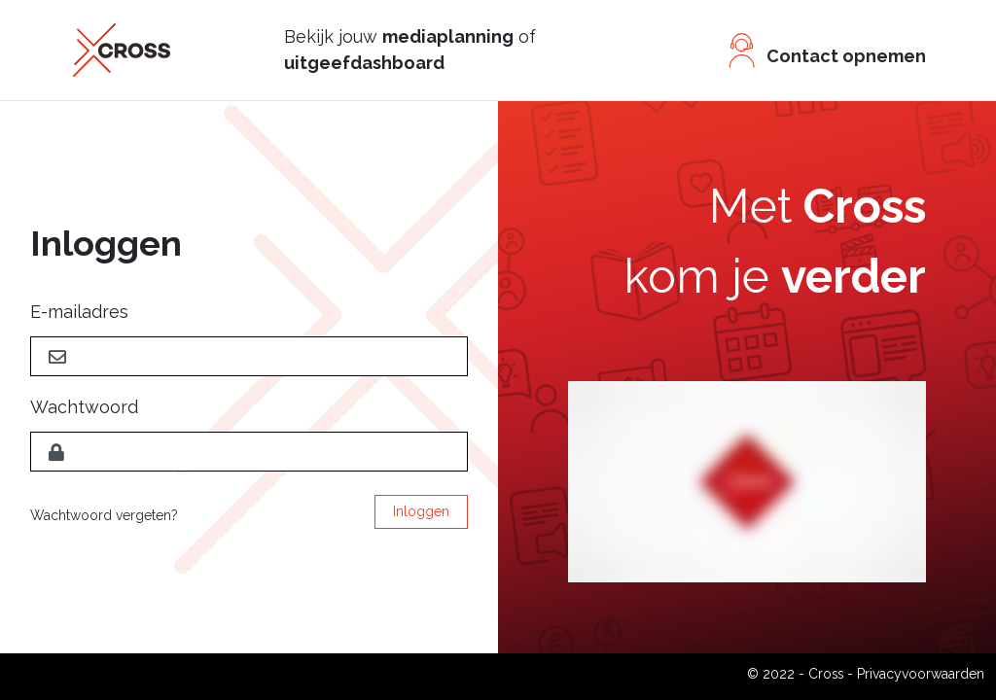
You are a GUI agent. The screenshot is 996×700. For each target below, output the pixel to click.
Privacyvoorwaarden (920, 674)
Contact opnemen (846, 56)
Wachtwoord (84, 407)
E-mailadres (79, 311)
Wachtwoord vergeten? (104, 515)
